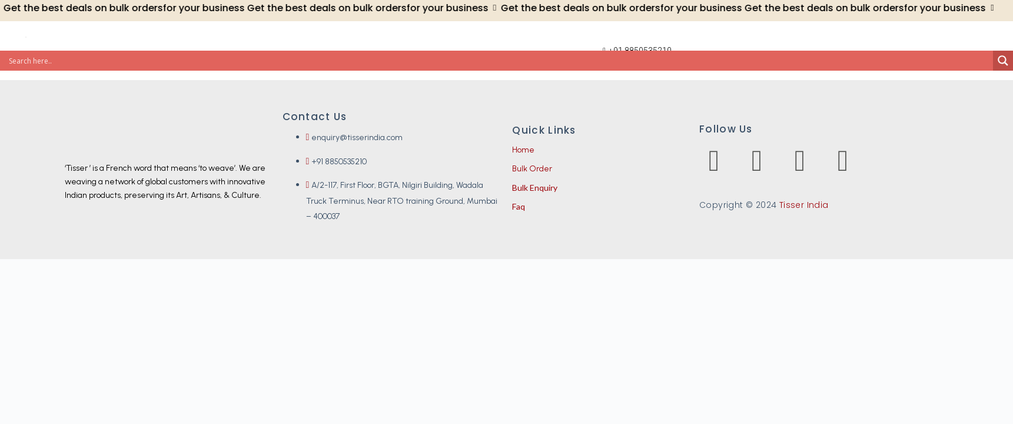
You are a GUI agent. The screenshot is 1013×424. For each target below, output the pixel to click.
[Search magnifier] (1003, 61)
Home (523, 150)
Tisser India (804, 205)
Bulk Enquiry (534, 188)
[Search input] (499, 61)
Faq (518, 206)
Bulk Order (532, 169)
